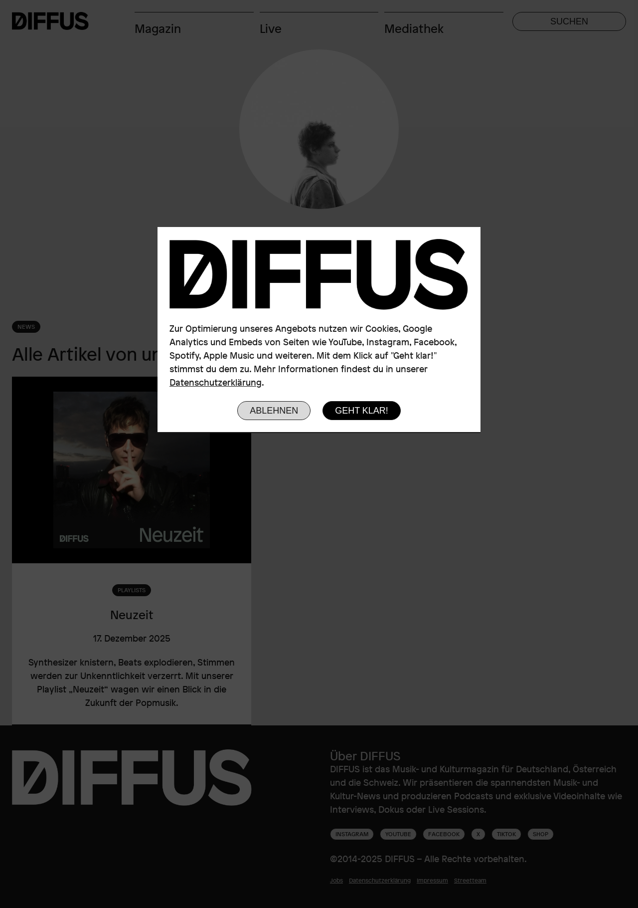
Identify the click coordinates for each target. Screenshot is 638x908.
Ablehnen (274, 411)
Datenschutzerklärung (215, 382)
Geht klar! (361, 411)
